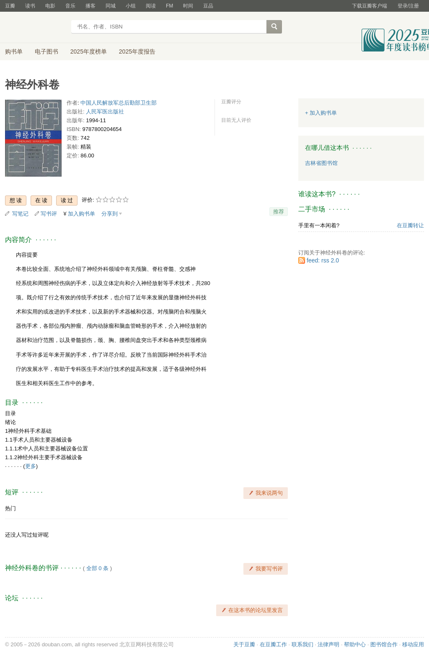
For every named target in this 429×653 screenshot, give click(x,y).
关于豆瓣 (244, 644)
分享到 (109, 214)
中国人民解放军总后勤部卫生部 (118, 103)
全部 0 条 (97, 568)
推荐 (278, 211)
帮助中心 (355, 644)
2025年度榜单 (88, 51)
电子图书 (46, 51)
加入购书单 (81, 214)
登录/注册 (408, 6)
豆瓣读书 (35, 27)
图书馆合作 (384, 644)
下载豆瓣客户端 (369, 6)
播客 (90, 6)
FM (169, 6)
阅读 (151, 6)
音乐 (70, 6)
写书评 (49, 214)
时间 (188, 6)
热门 (10, 508)
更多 (30, 466)
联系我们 (302, 644)
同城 (111, 6)
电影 (50, 6)
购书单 (14, 51)
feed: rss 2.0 (323, 260)
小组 (131, 6)
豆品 (208, 6)
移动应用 (413, 644)
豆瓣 (10, 6)
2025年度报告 (137, 51)
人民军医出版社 (105, 111)
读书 (30, 6)
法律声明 (328, 644)
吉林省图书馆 (321, 163)
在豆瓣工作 (273, 644)
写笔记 (20, 214)
